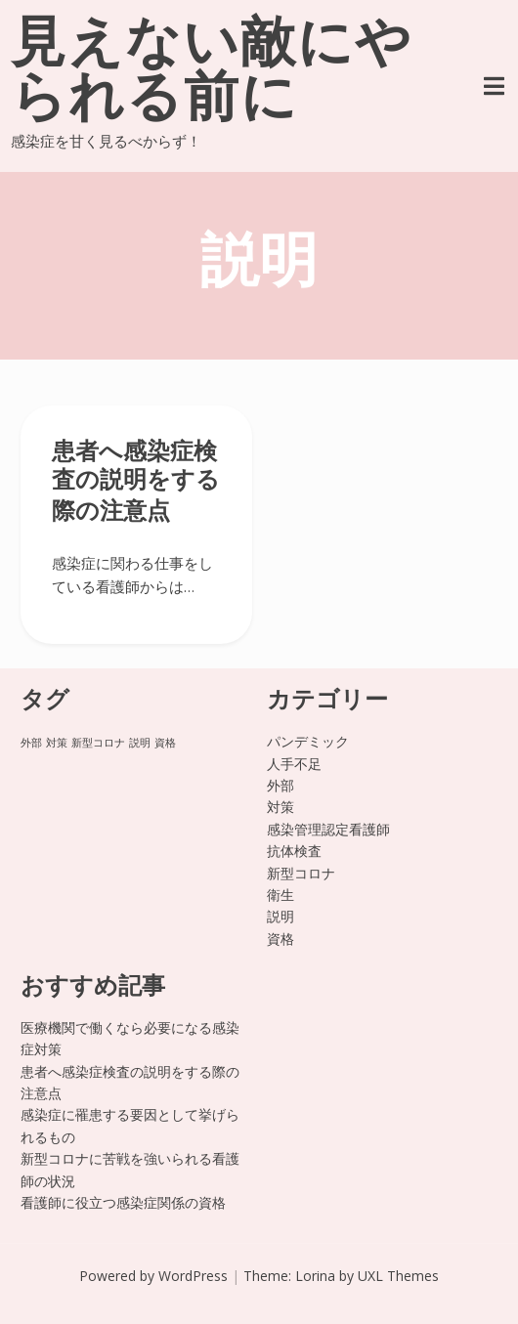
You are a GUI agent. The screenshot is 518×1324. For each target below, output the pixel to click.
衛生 (280, 894)
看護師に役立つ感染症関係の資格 (123, 1202)
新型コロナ (301, 873)
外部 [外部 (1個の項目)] (31, 742)
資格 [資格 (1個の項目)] (165, 742)
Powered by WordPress (153, 1275)
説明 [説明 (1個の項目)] (140, 742)
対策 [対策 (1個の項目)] (56, 742)
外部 (280, 785)
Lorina (315, 1275)
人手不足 (294, 763)
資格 (280, 938)
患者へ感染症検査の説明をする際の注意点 (136, 483)
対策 (280, 806)
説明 (280, 916)
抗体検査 (294, 850)
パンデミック (308, 741)
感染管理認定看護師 (328, 829)
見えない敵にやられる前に (211, 74)
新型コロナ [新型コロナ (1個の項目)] (98, 742)
